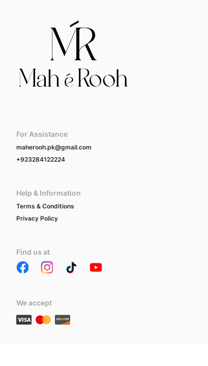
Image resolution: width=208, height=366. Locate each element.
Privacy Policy (37, 218)
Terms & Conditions (45, 206)
